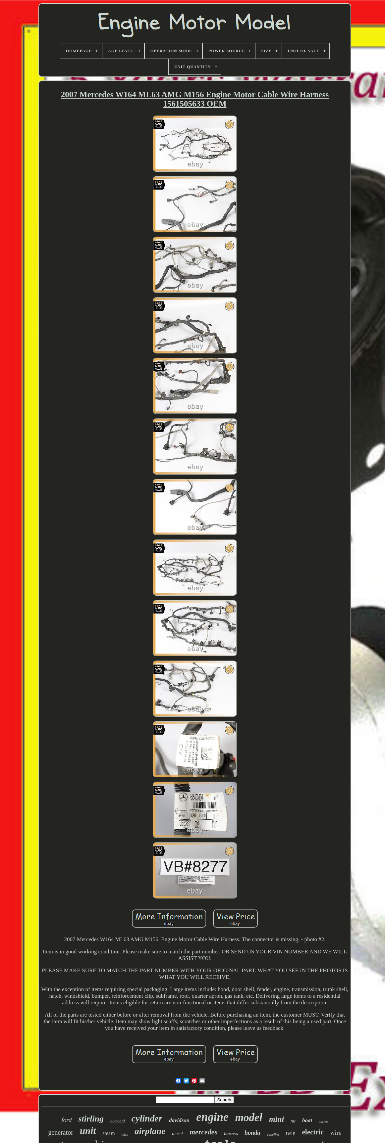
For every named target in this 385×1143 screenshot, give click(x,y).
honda (252, 1132)
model (248, 1117)
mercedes (203, 1132)
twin (290, 1133)
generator (60, 1132)
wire (336, 1132)
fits (293, 1121)
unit (88, 1130)
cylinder (147, 1118)
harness (231, 1133)
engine (212, 1117)
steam (108, 1133)
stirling (91, 1118)
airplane (150, 1131)
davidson (179, 1120)
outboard (117, 1121)
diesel (177, 1133)
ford (66, 1120)
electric (313, 1132)
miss (125, 1134)
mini (276, 1119)
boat (307, 1120)
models (323, 1122)
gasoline (273, 1134)
